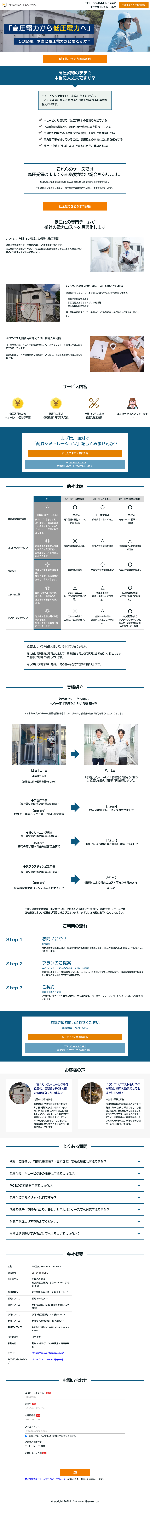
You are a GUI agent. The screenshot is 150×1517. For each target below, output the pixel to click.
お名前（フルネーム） (35, 1393)
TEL (75, 463)
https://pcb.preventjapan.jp (48, 1359)
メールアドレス (32, 1427)
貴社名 (28, 1404)
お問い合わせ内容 (33, 1453)
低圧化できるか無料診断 (133, 5)
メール (30, 1446)
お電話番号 (30, 1415)
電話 (41, 1446)
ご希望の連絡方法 (33, 1442)
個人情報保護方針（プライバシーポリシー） (45, 1481)
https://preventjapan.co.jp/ (48, 1353)
